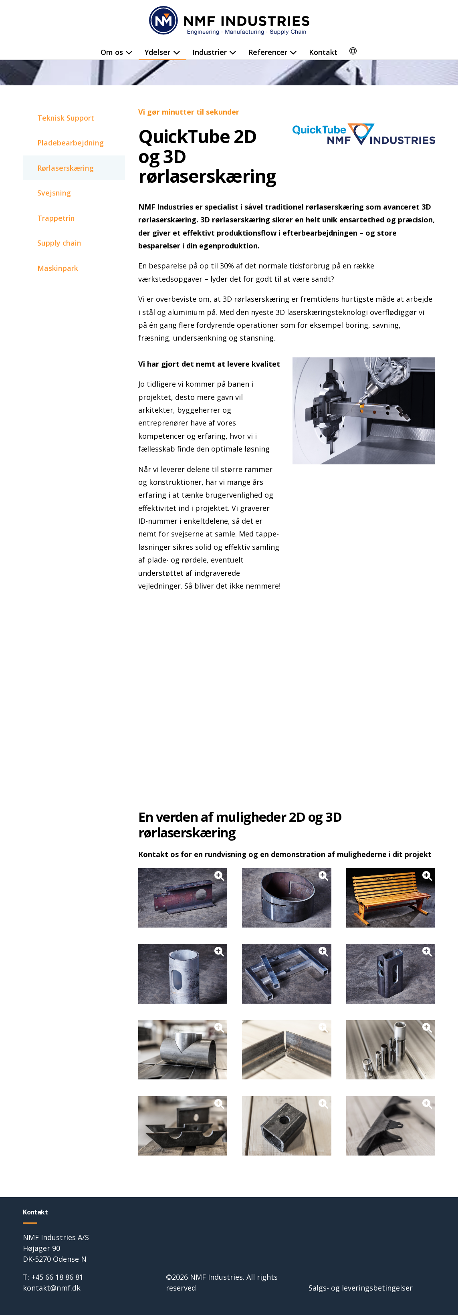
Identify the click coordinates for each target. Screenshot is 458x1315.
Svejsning (54, 193)
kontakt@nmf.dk (52, 1288)
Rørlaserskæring (65, 168)
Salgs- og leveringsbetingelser (361, 1288)
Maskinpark (57, 269)
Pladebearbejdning (70, 143)
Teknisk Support (65, 118)
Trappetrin (56, 219)
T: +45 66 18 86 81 (53, 1277)
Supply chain (59, 244)
